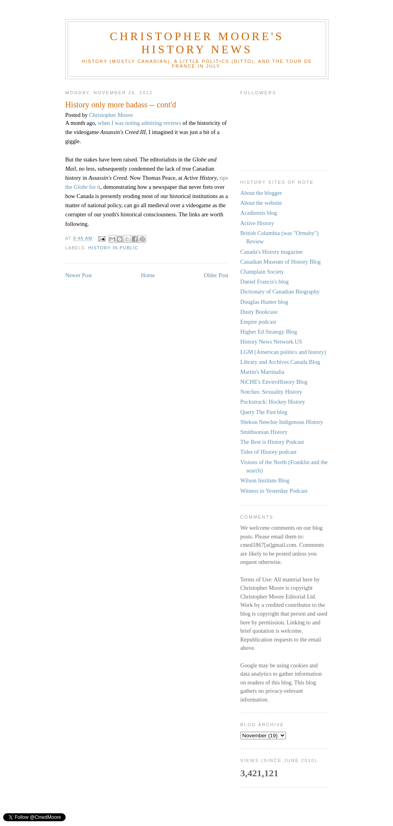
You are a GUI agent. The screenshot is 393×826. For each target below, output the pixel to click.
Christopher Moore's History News (197, 43)
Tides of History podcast (268, 452)
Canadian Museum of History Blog (280, 261)
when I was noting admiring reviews (139, 123)
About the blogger (261, 193)
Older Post (216, 275)
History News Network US (271, 341)
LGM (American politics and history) (283, 352)
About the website (261, 203)
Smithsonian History (264, 432)
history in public (113, 247)
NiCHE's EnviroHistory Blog (273, 382)
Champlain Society (262, 271)
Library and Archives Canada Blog (280, 362)
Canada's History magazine (271, 252)
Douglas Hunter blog (264, 302)
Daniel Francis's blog (264, 281)
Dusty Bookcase (259, 312)
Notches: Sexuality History (271, 392)
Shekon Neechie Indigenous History (281, 422)
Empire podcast (258, 322)
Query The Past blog (263, 412)
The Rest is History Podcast (272, 442)
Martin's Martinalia (262, 372)
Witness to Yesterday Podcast (273, 491)
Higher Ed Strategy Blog (268, 331)
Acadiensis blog (258, 213)
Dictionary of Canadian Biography (279, 291)
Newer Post (78, 275)
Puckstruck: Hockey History (272, 401)
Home (148, 275)
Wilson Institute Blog (264, 480)
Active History (257, 223)
